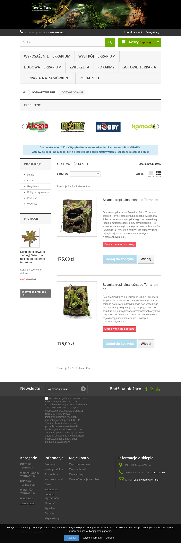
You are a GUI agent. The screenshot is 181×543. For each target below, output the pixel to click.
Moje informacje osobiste (84, 479)
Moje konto (79, 457)
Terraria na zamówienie (48, 78)
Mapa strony (52, 518)
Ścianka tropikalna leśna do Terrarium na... (130, 202)
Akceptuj (72, 537)
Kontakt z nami (133, 32)
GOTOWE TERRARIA (139, 67)
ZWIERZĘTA (79, 67)
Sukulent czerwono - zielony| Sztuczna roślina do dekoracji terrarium (33, 257)
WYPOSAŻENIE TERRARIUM (47, 56)
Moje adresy (76, 474)
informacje (32, 164)
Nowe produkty (54, 469)
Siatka (151, 174)
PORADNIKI (89, 78)
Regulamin (33, 186)
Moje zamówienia (79, 464)
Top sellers (51, 474)
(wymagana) (66, 420)
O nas (30, 180)
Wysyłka (32, 203)
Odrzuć (110, 537)
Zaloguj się (152, 32)
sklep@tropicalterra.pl (146, 479)
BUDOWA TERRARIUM (43, 67)
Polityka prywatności (38, 192)
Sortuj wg (62, 173)
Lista (158, 174)
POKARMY (105, 67)
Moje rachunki (77, 469)
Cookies (50, 513)
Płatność (32, 198)
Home (30, 174)
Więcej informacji (93, 537)
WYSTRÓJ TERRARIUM (97, 56)
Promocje (31, 218)
